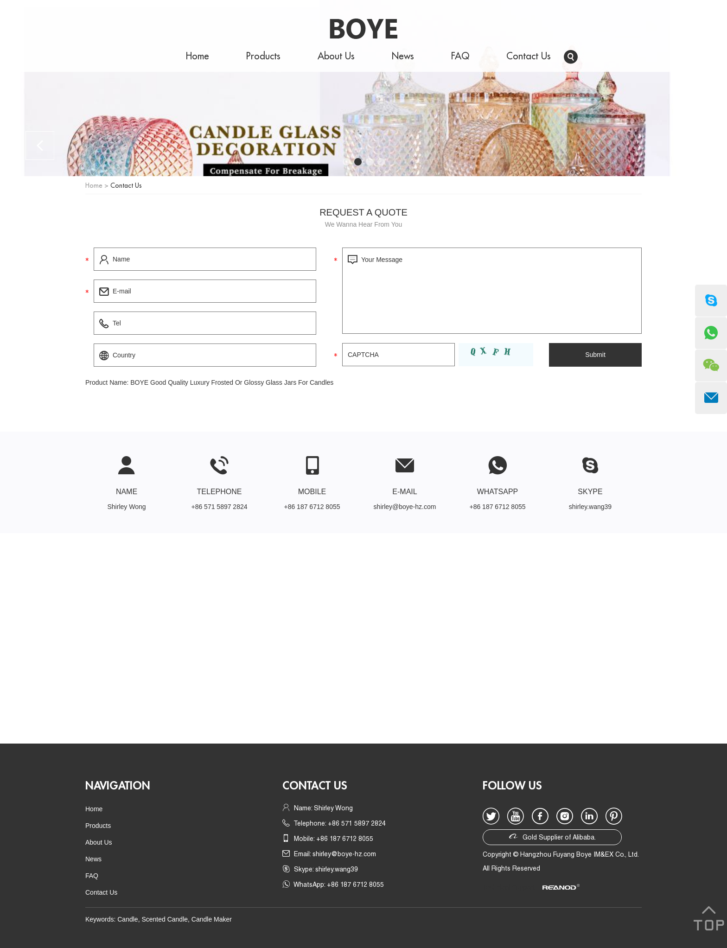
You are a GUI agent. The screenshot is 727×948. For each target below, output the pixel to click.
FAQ (460, 56)
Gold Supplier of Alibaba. (552, 836)
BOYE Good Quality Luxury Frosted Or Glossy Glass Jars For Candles (231, 382)
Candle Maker (211, 919)
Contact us (314, 785)
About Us (336, 56)
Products (263, 56)
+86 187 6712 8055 (497, 506)
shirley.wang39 (590, 506)
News (403, 56)
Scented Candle (164, 919)
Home (197, 56)
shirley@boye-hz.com (405, 506)
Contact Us (528, 56)
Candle (127, 919)
